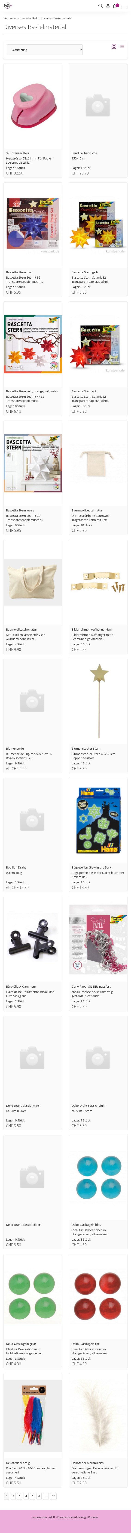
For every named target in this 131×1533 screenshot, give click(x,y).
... (46, 1496)
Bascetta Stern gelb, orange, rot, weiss (32, 391)
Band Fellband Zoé (84, 153)
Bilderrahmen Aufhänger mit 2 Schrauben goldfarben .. (92, 637)
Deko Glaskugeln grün (21, 1344)
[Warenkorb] (115, 6)
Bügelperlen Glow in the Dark (91, 867)
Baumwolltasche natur (21, 629)
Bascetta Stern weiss (20, 510)
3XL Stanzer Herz (17, 153)
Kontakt (93, 1517)
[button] (100, 6)
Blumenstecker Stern (86, 748)
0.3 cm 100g (14, 873)
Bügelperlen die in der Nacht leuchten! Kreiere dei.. (98, 875)
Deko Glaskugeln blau (86, 1225)
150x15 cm (79, 158)
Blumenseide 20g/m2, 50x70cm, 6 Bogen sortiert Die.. (29, 756)
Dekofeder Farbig (18, 1463)
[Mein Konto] (107, 6)
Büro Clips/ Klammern (21, 986)
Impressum (39, 1517)
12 (53, 1496)
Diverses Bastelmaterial (34, 27)
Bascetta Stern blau (19, 272)
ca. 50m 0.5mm (16, 1111)
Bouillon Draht (16, 867)
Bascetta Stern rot (84, 391)
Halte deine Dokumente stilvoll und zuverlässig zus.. (30, 994)
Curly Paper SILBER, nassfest (91, 986)
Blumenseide (15, 748)
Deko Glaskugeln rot (85, 1344)
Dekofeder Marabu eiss (88, 1463)
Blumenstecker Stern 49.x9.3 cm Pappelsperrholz (93, 756)
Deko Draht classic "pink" (89, 1105)
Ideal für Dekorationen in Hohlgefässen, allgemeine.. (90, 1232)
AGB (52, 1517)
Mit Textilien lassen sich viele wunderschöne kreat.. (25, 637)
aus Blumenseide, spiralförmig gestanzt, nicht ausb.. (92, 994)
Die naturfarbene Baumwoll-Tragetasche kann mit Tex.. (91, 518)
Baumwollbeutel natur (87, 510)
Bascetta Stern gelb (85, 272)
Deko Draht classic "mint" (23, 1105)
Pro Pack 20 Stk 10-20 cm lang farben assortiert (31, 1470)
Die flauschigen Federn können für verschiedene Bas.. (95, 1470)
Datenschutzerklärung (71, 1517)
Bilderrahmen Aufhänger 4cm (92, 629)
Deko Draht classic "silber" (23, 1225)
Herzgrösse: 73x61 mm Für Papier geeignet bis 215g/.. (29, 160)
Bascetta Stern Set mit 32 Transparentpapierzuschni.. (24, 279)
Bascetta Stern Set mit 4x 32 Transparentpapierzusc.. (25, 398)
